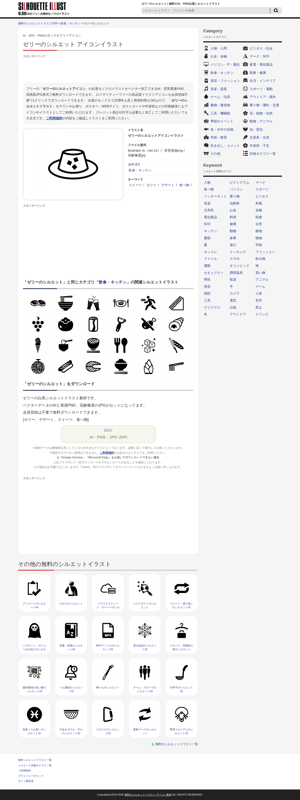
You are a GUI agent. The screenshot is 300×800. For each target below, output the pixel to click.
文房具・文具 (259, 137)
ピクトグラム (239, 182)
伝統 (233, 307)
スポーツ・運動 (261, 89)
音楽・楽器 (218, 89)
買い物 (260, 273)
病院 (207, 293)
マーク (260, 182)
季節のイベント (221, 121)
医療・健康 (258, 73)
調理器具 (236, 273)
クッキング (238, 252)
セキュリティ (214, 273)
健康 (233, 224)
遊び (233, 245)
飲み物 (260, 258)
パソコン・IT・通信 (225, 64)
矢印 (207, 224)
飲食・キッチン (70, 23)
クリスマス (212, 307)
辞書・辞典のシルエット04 (71, 647)
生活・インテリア (263, 81)
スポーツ (262, 189)
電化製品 (210, 217)
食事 (233, 238)
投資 (233, 279)
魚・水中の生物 (221, 129)
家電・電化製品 (261, 64)
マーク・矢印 (259, 56)
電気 (233, 300)
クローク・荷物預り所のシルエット (181, 647)
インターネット (215, 196)
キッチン (210, 231)
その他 (215, 153)
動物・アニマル (261, 121)
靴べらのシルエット (108, 687)
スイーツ (135, 185)
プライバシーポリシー (31, 775)
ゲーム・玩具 (220, 97)
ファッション (265, 252)
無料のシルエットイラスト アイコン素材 (148, 794)
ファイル (210, 258)
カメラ (235, 293)
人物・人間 (218, 48)
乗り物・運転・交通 (264, 105)
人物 (207, 182)
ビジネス (262, 196)
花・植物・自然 (261, 113)
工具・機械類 (220, 113)
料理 (233, 217)
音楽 (207, 203)
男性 (207, 279)
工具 (207, 300)
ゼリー (151, 185)
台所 (258, 224)
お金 (233, 210)
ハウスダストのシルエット (144, 605)
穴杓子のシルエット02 (181, 689)
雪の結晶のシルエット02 (144, 647)
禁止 (258, 307)
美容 (207, 286)
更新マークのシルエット (144, 731)
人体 (258, 293)
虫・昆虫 (256, 129)
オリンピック (239, 266)
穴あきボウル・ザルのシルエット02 (71, 731)
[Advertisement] (108, 69)
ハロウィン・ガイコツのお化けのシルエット (34, 649)
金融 (258, 210)
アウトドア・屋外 (263, 97)
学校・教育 (218, 137)
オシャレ (210, 252)
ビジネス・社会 (261, 48)
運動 (207, 266)
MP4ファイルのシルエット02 (108, 647)
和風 (258, 203)
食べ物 (184, 185)
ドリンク (262, 314)
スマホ (235, 258)
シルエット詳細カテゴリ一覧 (35, 765)
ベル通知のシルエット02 (71, 689)
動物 (233, 231)
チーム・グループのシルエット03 (144, 689)
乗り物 (235, 196)
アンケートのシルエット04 (34, 605)
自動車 (235, 203)
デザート (167, 185)
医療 (258, 217)
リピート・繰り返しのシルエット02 (181, 605)
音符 (258, 300)
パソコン (236, 189)
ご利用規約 (54, 118)
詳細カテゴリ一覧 (263, 153)
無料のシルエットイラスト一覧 (176, 744)
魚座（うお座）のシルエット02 (34, 731)
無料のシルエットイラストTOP (37, 23)
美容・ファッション (225, 81)
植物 (258, 238)
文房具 (209, 210)
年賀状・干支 (259, 145)
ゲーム (260, 286)
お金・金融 (218, 56)
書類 (207, 238)
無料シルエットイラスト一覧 (35, 759)
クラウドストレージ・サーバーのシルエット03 (108, 607)
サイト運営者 (26, 781)
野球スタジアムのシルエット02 (181, 731)
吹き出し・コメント (225, 145)
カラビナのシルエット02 (108, 731)
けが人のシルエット (71, 603)
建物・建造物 (220, 105)
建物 (258, 231)
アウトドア (238, 314)
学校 (258, 245)
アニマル (262, 279)
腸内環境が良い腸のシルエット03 (34, 689)
